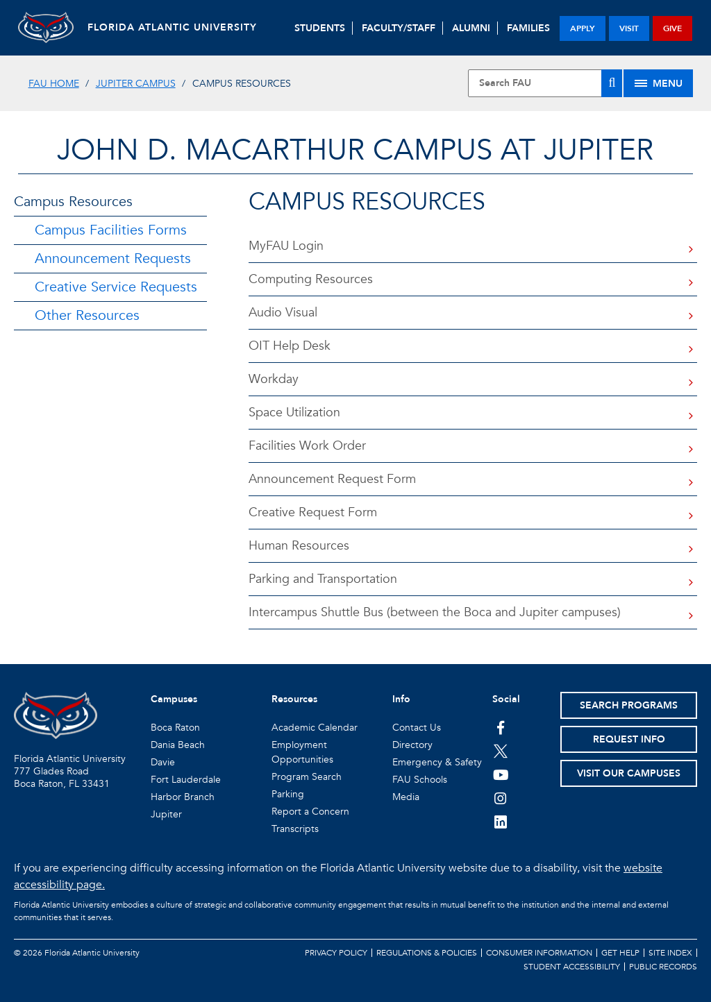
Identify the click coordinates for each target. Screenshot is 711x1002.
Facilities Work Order (307, 446)
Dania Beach (178, 745)
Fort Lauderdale (186, 779)
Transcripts (295, 828)
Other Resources (87, 315)
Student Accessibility (572, 966)
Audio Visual (283, 312)
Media (405, 797)
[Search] (611, 83)
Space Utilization (294, 412)
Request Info (629, 739)
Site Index (670, 952)
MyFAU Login (286, 246)
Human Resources (299, 545)
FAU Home (53, 83)
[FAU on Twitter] (501, 751)
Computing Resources (311, 279)
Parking (287, 794)
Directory (412, 745)
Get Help (620, 952)
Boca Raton (175, 727)
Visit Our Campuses (628, 773)
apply (582, 28)
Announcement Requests (113, 258)
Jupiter (166, 814)
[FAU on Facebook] (501, 727)
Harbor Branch (183, 797)
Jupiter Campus (136, 83)
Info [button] (401, 699)
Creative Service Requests (116, 287)
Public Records (663, 966)
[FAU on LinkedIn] (501, 822)
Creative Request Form (313, 512)
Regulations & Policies (426, 952)
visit (629, 28)
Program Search (306, 776)
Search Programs (629, 705)
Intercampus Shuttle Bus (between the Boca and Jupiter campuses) (435, 612)
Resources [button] (294, 699)
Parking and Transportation (323, 579)
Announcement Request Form (332, 479)
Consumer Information (539, 952)
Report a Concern (310, 811)
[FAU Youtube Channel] (501, 774)
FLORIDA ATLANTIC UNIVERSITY (172, 27)
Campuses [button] (174, 699)
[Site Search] (545, 83)
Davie (163, 762)
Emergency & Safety (437, 762)
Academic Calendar (314, 727)
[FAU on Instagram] (501, 798)
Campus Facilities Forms (111, 230)
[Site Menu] (658, 83)
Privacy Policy (336, 952)
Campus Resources (73, 201)
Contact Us (416, 727)
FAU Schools (419, 779)
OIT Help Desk (290, 346)
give (672, 28)
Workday (274, 379)
